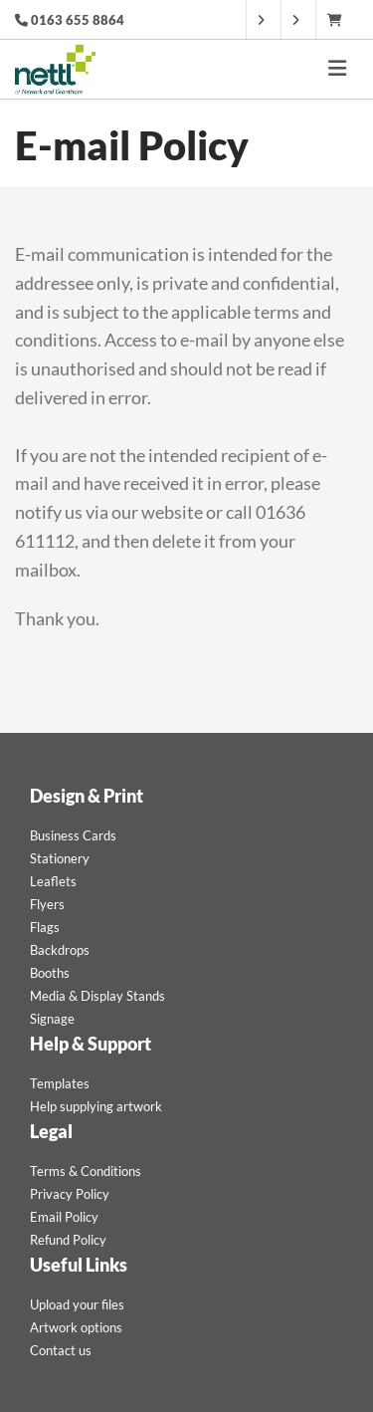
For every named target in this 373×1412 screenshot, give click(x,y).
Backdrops (60, 950)
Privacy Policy (69, 1194)
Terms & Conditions (85, 1171)
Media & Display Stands (97, 996)
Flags (45, 927)
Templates (60, 1083)
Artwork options (76, 1327)
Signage (52, 1019)
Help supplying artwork (96, 1106)
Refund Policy (68, 1240)
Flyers (47, 904)
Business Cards (73, 835)
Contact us (61, 1350)
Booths (50, 973)
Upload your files (77, 1304)
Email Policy (64, 1217)
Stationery (60, 858)
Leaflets (53, 881)
